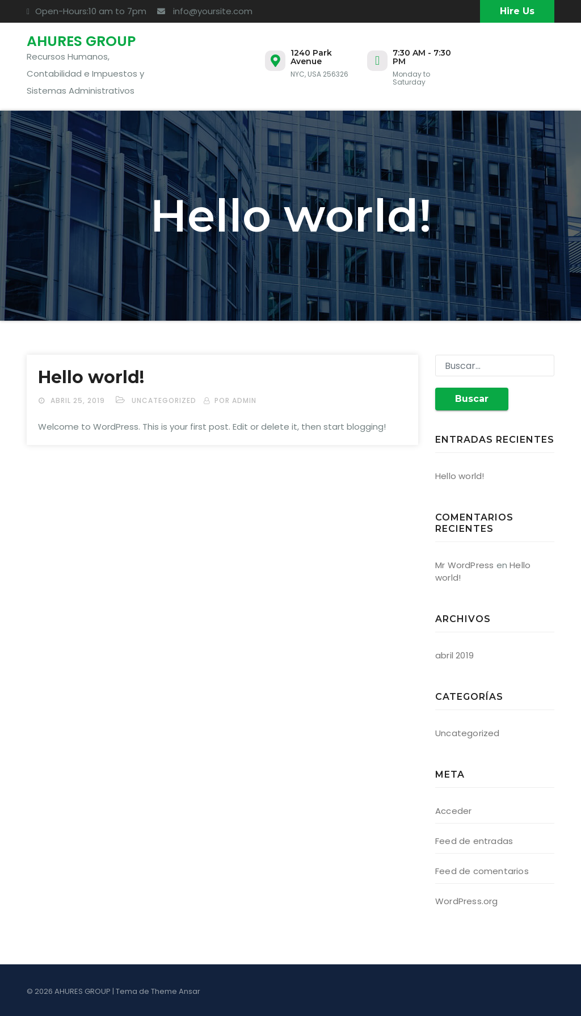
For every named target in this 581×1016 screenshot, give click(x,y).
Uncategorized (164, 400)
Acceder (453, 811)
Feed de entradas (474, 841)
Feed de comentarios (482, 871)
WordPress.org (466, 901)
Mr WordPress (464, 565)
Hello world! (91, 377)
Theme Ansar (175, 991)
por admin (235, 400)
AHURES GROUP (81, 41)
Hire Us (517, 11)
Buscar (472, 398)
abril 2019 (454, 655)
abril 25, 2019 (78, 400)
